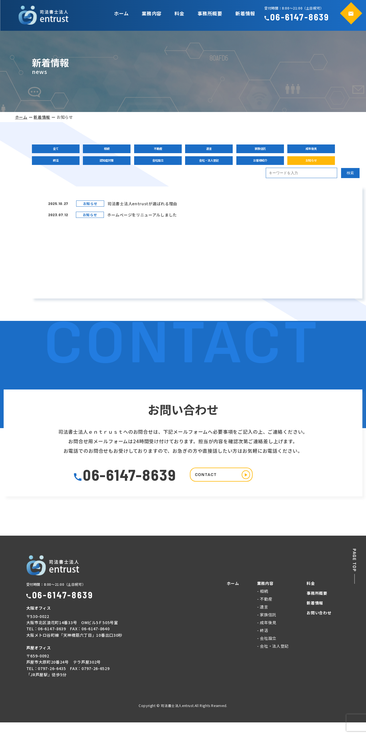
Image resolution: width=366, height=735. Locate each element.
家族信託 (250, 150)
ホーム (121, 13)
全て (56, 150)
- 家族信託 (266, 627)
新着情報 (245, 13)
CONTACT (231, 486)
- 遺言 (262, 619)
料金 (179, 13)
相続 (104, 150)
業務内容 (152, 13)
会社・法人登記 (201, 167)
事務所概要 (209, 13)
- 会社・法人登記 (273, 658)
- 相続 (262, 603)
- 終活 (262, 643)
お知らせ (299, 167)
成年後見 (299, 150)
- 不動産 (264, 611)
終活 (56, 167)
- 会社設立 (266, 651)
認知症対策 (104, 167)
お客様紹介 (250, 167)
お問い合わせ (319, 625)
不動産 (153, 150)
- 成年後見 (266, 635)
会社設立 (153, 167)
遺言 (201, 150)
